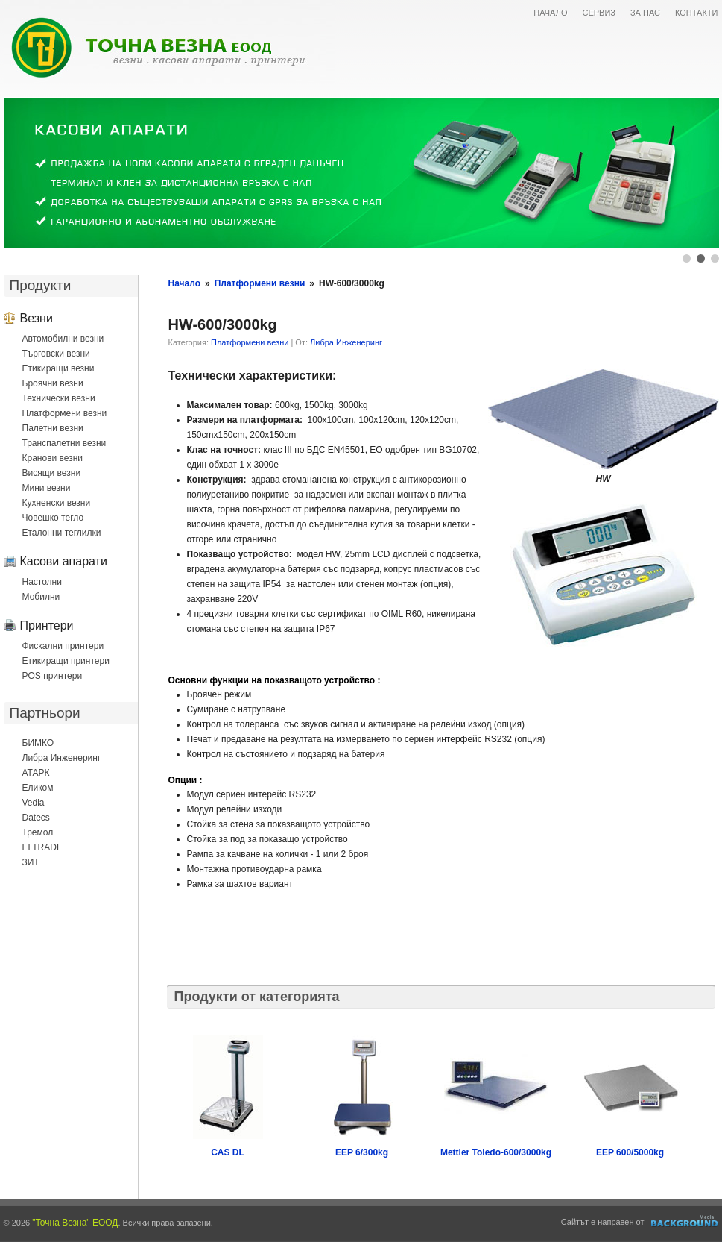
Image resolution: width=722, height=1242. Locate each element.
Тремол (38, 832)
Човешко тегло (53, 517)
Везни (36, 318)
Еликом (38, 787)
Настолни (42, 582)
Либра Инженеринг (61, 758)
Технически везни (58, 398)
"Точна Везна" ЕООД (75, 1222)
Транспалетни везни (64, 443)
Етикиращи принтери (66, 661)
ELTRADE (42, 847)
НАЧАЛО (550, 12)
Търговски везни (56, 353)
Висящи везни (51, 473)
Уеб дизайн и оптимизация (685, 1221)
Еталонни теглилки (61, 532)
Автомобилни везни (63, 338)
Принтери (47, 625)
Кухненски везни (56, 503)
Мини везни (46, 488)
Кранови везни (52, 458)
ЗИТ (30, 862)
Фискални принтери (63, 646)
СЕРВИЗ (598, 12)
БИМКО (38, 743)
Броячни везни (52, 383)
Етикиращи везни (58, 368)
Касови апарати (63, 561)
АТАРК (36, 773)
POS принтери (52, 676)
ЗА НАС (645, 12)
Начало (184, 283)
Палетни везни (52, 428)
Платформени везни (64, 413)
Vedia (33, 802)
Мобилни (41, 597)
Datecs (36, 817)
